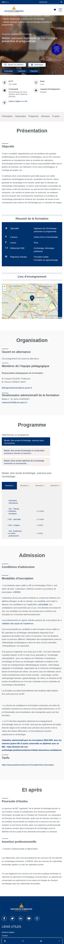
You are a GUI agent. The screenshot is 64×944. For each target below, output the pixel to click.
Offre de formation (9, 16)
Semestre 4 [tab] (54, 486)
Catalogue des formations (31, 16)
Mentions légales (8, 932)
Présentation (7, 116)
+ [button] (4, 286)
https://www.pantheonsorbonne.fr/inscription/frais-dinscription (28, 765)
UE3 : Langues (14, 525)
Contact (5, 936)
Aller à (5, 2)
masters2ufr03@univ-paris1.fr (15, 402)
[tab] (26, 441)
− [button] (4, 289)
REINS (16, 592)
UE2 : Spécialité (15, 519)
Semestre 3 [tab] (39, 486)
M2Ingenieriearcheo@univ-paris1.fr (17, 388)
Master (47, 16)
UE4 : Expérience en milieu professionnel (15, 533)
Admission (45, 116)
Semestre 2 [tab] (24, 486)
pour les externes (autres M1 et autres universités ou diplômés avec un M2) (31, 743)
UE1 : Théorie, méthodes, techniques (14, 511)
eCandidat (43, 604)
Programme (33, 116)
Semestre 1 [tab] (9, 486)
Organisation (20, 116)
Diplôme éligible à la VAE (18, 101)
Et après (56, 116)
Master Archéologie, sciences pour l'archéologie (23, 19)
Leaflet (41, 318)
